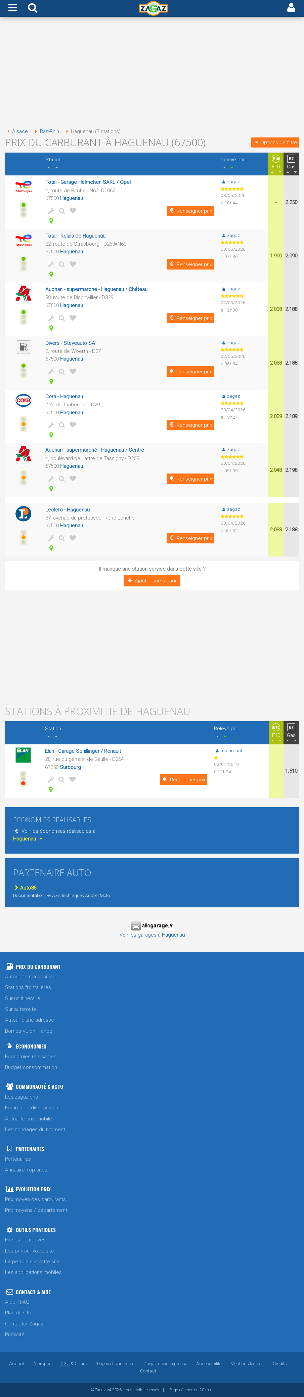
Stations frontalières (28, 987)
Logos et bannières (115, 1363)
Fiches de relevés (25, 1240)
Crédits (280, 1363)
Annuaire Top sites (26, 1170)
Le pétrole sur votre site (32, 1262)
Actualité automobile (28, 1119)
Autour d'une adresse (29, 1020)
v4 (109, 1390)
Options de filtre (275, 142)
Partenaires (18, 1159)
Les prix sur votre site (29, 1251)
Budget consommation (31, 1067)
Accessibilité (208, 1363)
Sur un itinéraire (22, 998)
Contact (148, 1370)
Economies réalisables (30, 1057)
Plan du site (18, 1313)
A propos (42, 1363)
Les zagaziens (21, 1097)
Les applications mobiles (33, 1272)
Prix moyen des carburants (35, 1199)
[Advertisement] (152, 73)
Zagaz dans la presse (165, 1363)
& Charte (74, 1363)
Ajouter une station (152, 581)
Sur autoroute (20, 1009)
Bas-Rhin (46, 131)
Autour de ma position (30, 977)
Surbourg (70, 767)
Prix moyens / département (36, 1210)
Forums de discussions (31, 1108)
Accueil (16, 1363)
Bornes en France (28, 1031)
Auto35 (24, 888)
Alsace (16, 131)
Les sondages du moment (35, 1129)
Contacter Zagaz (24, 1324)
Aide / (17, 1302)
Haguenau (71, 198)
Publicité (15, 1334)
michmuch (229, 750)
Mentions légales (247, 1363)
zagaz (230, 181)
